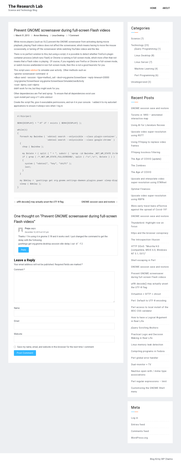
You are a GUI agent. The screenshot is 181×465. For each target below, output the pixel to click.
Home (153, 8)
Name (17, 308)
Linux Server (141, 62)
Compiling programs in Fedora (148, 351)
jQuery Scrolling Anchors (144, 327)
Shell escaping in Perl (143, 260)
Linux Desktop (58, 35)
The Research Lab (25, 6)
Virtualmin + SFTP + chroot (146, 294)
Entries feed (138, 424)
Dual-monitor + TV (141, 364)
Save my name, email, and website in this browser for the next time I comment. (55, 347)
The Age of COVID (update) (146, 159)
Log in (134, 418)
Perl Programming (144, 75)
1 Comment (73, 35)
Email (16, 321)
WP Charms (167, 459)
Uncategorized (139, 82)
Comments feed (140, 431)
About (166, 8)
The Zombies (138, 165)
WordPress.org (139, 437)
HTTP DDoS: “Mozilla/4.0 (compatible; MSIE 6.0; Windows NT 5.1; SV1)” (149, 250)
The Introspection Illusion (145, 239)
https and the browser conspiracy (149, 233)
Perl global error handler (144, 358)
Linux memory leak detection (147, 344)
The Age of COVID (141, 172)
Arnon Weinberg (41, 35)
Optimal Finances (140, 189)
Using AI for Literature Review (148, 125)
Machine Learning (144, 68)
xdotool (34, 70)
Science (135, 38)
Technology (137, 45)
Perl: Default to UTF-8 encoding (148, 300)
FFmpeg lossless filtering (145, 152)
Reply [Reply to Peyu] (23, 249)
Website (18, 334)
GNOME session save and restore (150, 108)
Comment (19, 269)
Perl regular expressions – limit (149, 381)
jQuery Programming (145, 49)
